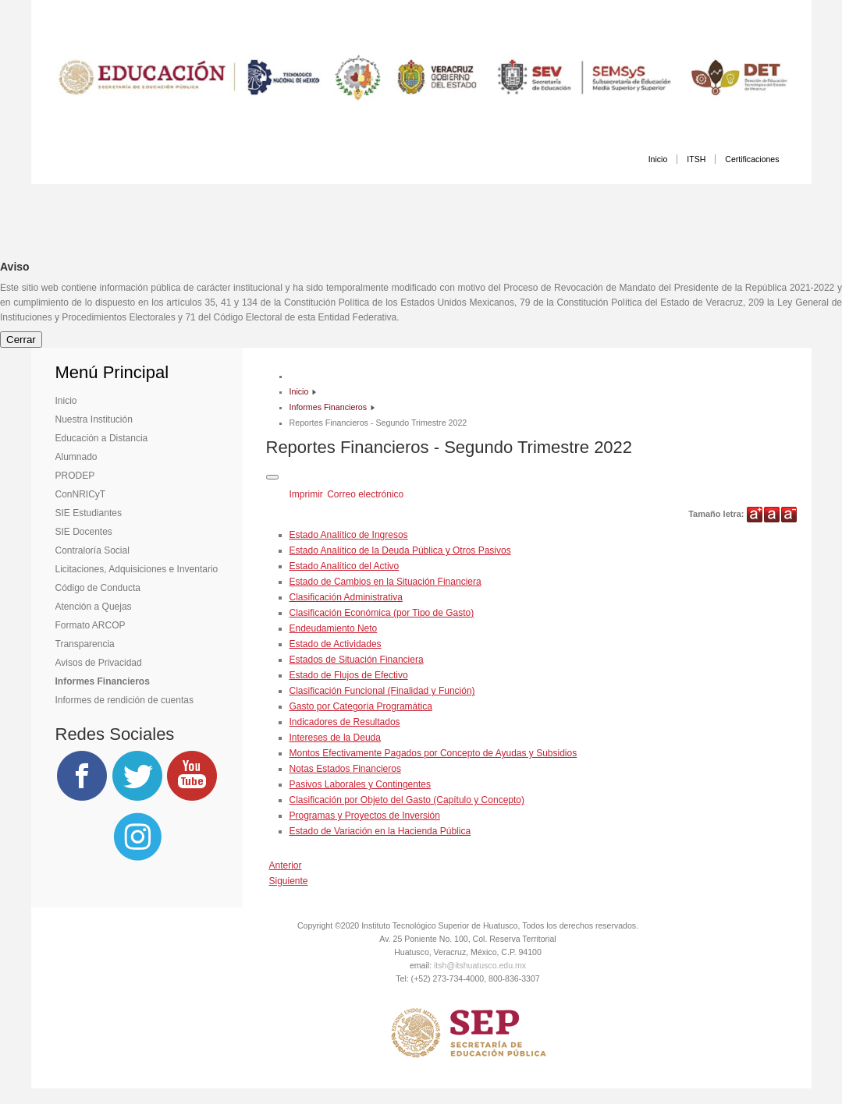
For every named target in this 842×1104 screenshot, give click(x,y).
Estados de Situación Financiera (357, 659)
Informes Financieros (102, 681)
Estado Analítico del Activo (345, 566)
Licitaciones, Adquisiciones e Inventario (136, 569)
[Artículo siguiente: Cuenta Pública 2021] (288, 881)
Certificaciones (752, 159)
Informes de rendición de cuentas (124, 700)
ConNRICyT (80, 494)
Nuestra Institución (94, 419)
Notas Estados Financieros (345, 768)
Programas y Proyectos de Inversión (365, 815)
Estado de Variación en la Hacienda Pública (380, 831)
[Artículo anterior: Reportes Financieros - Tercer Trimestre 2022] (285, 865)
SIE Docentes (83, 531)
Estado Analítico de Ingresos (349, 534)
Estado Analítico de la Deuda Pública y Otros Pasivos (400, 550)
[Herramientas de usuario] (272, 477)
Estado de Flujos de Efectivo (349, 675)
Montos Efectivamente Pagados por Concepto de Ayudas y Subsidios (433, 753)
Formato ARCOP (90, 625)
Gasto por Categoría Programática (361, 706)
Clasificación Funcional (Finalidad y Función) (382, 690)
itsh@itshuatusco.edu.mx (480, 965)
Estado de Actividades (336, 644)
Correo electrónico (365, 494)
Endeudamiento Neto (334, 628)
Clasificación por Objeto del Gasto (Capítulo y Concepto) (407, 799)
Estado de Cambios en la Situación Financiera (385, 581)
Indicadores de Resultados (345, 722)
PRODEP (75, 475)
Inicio (658, 159)
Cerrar (21, 339)
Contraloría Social (92, 550)
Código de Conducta (97, 587)
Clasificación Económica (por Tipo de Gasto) (382, 612)
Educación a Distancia (101, 438)
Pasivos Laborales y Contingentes (360, 784)
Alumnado (76, 456)
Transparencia (85, 644)
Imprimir (308, 494)
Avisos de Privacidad (98, 662)
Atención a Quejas (93, 606)
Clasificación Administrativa (346, 597)
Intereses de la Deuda (335, 737)
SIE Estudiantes (88, 513)
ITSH (696, 159)
